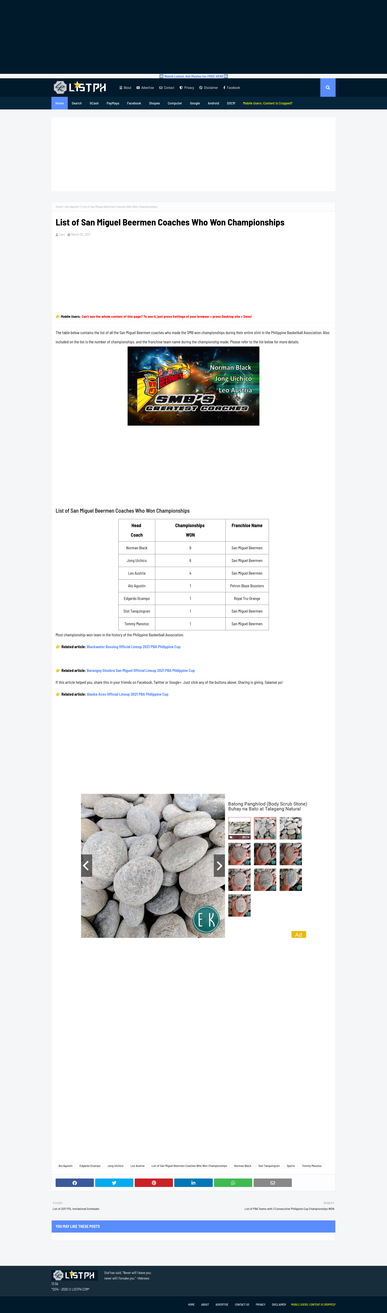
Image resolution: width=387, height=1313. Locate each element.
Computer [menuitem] (175, 103)
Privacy (187, 87)
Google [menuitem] (195, 103)
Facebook (231, 87)
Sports (291, 1165)
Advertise (145, 87)
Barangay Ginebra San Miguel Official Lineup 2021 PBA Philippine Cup (141, 670)
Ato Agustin (72, 206)
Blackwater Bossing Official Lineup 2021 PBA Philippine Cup (134, 646)
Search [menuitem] (77, 103)
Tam (62, 234)
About (125, 87)
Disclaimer (208, 87)
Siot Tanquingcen (269, 1165)
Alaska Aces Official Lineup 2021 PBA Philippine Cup (127, 694)
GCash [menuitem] (94, 103)
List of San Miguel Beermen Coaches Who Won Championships (189, 1165)
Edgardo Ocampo (90, 1165)
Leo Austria (137, 1165)
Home (59, 206)
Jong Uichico (116, 1165)
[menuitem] (268, 103)
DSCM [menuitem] (231, 103)
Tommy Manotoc (312, 1165)
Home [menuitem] (59, 103)
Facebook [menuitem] (134, 103)
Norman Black (242, 1165)
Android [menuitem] (213, 103)
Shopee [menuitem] (154, 103)
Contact (166, 87)
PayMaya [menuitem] (113, 103)
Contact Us (242, 1304)
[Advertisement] (193, 37)
